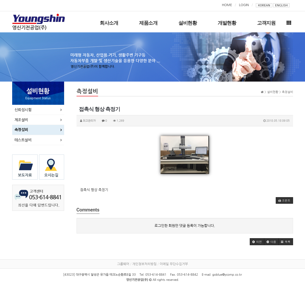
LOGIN (244, 5)
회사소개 (109, 23)
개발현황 (227, 23)
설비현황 (187, 23)
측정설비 (21, 130)
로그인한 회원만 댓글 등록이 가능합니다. (184, 225)
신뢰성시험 (23, 110)
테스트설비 (23, 140)
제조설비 (21, 120)
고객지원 (266, 23)
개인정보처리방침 (144, 264)
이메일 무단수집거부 (174, 264)
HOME (227, 5)
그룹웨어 (123, 264)
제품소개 (148, 23)
